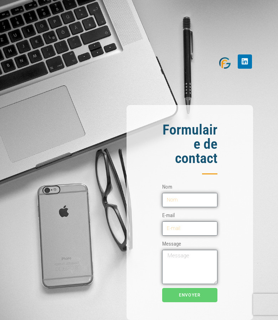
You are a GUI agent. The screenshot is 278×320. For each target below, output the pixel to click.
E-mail (168, 215)
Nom (167, 187)
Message (171, 244)
